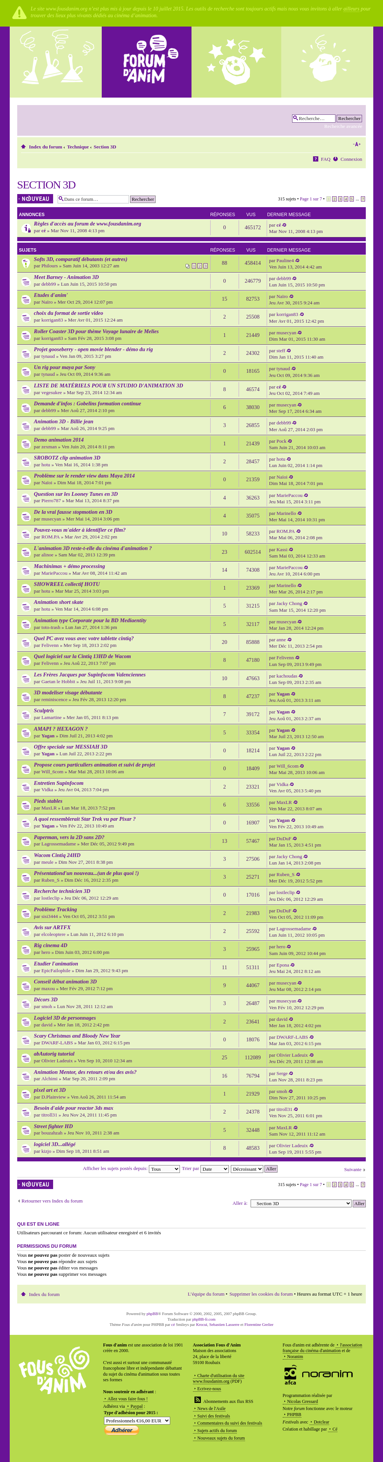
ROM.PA (51, 537)
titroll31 (50, 1115)
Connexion (351, 159)
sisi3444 (50, 916)
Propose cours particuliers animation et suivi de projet (94, 765)
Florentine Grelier (258, 1324)
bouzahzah (52, 1133)
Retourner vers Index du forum (52, 1201)
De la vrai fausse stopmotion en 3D (73, 512)
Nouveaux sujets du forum (221, 1438)
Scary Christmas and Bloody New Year (77, 1036)
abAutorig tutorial (54, 1054)
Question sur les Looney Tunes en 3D (76, 494)
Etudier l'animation (56, 964)
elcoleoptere (53, 934)
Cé (335, 1429)
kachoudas (286, 676)
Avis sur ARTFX (52, 927)
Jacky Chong (289, 603)
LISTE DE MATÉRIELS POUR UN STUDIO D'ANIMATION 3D (108, 385)
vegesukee (52, 392)
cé (44, 230)
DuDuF (283, 838)
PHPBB (294, 1414)
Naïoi (47, 482)
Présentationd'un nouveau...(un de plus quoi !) (86, 873)
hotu (46, 464)
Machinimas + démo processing (69, 566)
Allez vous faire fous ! (128, 1398)
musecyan (286, 332)
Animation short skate (58, 602)
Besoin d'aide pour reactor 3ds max (74, 1108)
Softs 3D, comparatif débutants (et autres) (81, 259)
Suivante (352, 1169)
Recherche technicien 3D (62, 891)
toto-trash (51, 627)
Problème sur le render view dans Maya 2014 (84, 476)
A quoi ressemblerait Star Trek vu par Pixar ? (85, 819)
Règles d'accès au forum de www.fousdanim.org (87, 224)
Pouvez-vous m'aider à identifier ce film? (80, 530)
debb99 (49, 284)
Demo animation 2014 (59, 440)
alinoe (47, 555)
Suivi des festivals (213, 1416)
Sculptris (44, 710)
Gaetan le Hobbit (58, 681)
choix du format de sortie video (68, 313)
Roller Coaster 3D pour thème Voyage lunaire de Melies (96, 331)
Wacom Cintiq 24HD (57, 855)
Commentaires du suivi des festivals (229, 1423)
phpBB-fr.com (203, 1319)
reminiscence (55, 699)
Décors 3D (46, 999)
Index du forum (45, 147)
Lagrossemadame (59, 844)
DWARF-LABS (57, 1042)
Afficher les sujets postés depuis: (131, 1168)
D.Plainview (54, 1097)
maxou (48, 988)
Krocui (201, 1324)
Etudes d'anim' (51, 295)
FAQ (325, 159)
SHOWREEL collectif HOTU (67, 584)
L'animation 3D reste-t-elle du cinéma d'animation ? (93, 548)
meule (47, 862)
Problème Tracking (55, 909)
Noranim (295, 1356)
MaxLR (49, 808)
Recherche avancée (343, 126)
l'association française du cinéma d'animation (322, 1348)
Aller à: (240, 1203)
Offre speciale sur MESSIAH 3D (71, 747)
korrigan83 (52, 320)
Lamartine (52, 717)
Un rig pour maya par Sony (64, 367)
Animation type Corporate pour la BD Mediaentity (90, 620)
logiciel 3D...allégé (55, 1144)
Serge (282, 1073)
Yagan (282, 694)
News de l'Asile (211, 1408)
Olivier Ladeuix (57, 1060)
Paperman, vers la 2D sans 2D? (69, 837)
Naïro (47, 302)
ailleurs (351, 9)
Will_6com (53, 771)
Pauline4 (285, 260)
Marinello (286, 513)
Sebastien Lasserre (224, 1324)
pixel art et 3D (50, 1090)
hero (46, 952)
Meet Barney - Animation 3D (66, 277)
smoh (47, 1006)
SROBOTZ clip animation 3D (67, 458)
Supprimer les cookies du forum (261, 1294)
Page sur (311, 199)
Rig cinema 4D (51, 945)
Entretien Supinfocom (59, 783)
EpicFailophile (56, 970)
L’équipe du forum (206, 1294)
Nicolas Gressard (302, 1401)
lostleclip (50, 898)
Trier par (205, 1168)
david (47, 1025)
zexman (49, 446)
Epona (282, 965)
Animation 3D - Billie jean (64, 421)
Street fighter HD (53, 1126)
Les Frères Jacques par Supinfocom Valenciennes (90, 675)
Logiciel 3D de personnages (65, 1018)
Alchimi (50, 1078)
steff (280, 350)
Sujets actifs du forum (217, 1430)
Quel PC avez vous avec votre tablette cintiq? (84, 638)
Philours (50, 265)
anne (281, 639)
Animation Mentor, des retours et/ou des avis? (85, 1072)
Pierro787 (51, 500)
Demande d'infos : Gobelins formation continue (87, 403)
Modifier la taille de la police (356, 144)
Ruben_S (50, 880)
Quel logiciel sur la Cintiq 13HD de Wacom (82, 656)
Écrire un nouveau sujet (35, 198)
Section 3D (105, 147)
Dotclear (321, 1422)
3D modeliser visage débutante (68, 692)
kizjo (46, 1151)
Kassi (281, 549)
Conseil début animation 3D (65, 982)
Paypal (137, 1406)
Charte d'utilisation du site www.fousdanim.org (219, 1378)
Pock (281, 441)
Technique (78, 147)
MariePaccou (289, 495)
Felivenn (50, 645)
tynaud (48, 356)
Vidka (47, 789)
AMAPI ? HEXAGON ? (61, 729)
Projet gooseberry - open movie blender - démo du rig (93, 349)
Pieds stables (48, 801)
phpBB (152, 1313)
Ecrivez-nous (209, 1388)
